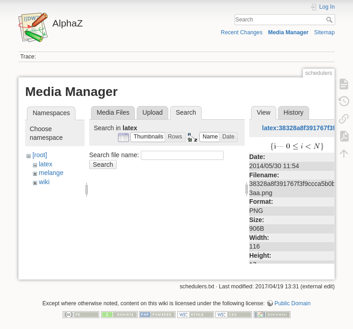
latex (46, 164)
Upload (153, 112)
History (293, 112)
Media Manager (288, 32)
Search (330, 19)
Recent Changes (241, 32)
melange (51, 172)
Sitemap (324, 32)
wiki (44, 182)
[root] (39, 155)
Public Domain (292, 299)
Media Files (112, 112)
